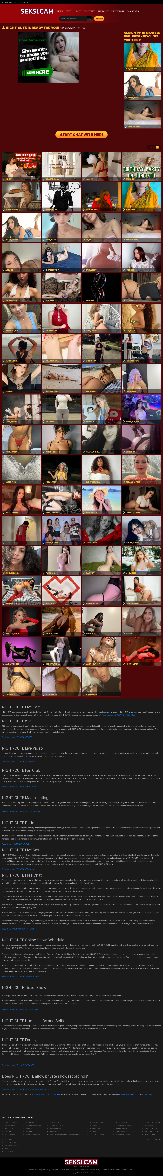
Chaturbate (117, 11)
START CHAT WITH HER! (81, 134)
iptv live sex (54, 1122)
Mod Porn (93, 1131)
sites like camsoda (97, 1134)
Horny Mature (10, 1134)
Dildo (17, 844)
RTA (75, 1166)
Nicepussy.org (31, 1131)
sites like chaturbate (124, 1125)
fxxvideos (30, 1122)
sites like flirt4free (123, 1134)
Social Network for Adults (125, 1131)
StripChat (103, 11)
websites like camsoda (98, 1122)
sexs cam (53, 1131)
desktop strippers (151, 1128)
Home (60, 11)
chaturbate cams (56, 1125)
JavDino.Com (150, 1134)
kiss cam (8, 1131)
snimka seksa (10, 1125)
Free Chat (18, 929)
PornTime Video (11, 1122)
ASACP (81, 1166)
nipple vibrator (121, 1128)
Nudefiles (93, 1125)
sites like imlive (10, 1142)
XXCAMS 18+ (9, 1151)
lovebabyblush (21, 2)
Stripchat (133, 1094)
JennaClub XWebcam (153, 1139)
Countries (89, 11)
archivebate (37, 1094)
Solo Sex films (10, 1128)
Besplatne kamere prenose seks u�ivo (65, 1134)
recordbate (55, 1094)
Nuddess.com (10, 1139)
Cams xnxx (133, 11)
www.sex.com (55, 1128)
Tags (78, 11)
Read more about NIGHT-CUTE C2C (17, 737)
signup (99, 18)
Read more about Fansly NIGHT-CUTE (18, 1065)
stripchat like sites (33, 1134)
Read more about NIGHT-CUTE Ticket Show (20, 1009)
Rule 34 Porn (31, 1128)
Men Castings (121, 1122)
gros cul (8, 1148)
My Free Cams (7, 2)
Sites (68, 11)
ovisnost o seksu (96, 1128)
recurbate (46, 1094)
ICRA (87, 1166)
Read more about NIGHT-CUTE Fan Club (19, 786)
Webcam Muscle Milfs (153, 1122)
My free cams (146, 1094)
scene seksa (149, 1125)
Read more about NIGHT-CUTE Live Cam (119, 715)
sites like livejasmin (33, 1125)
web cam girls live (151, 1131)
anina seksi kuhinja (12, 1145)
